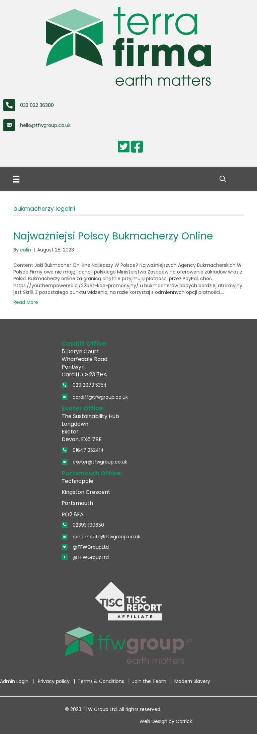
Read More (25, 302)
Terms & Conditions (101, 681)
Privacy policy (54, 681)
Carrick (184, 721)
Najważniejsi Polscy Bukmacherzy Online (113, 236)
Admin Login (15, 681)
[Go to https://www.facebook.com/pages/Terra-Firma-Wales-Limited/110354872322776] (137, 146)
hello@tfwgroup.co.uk (45, 125)
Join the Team (150, 681)
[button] (222, 179)
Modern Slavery (192, 681)
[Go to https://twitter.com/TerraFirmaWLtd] (123, 146)
